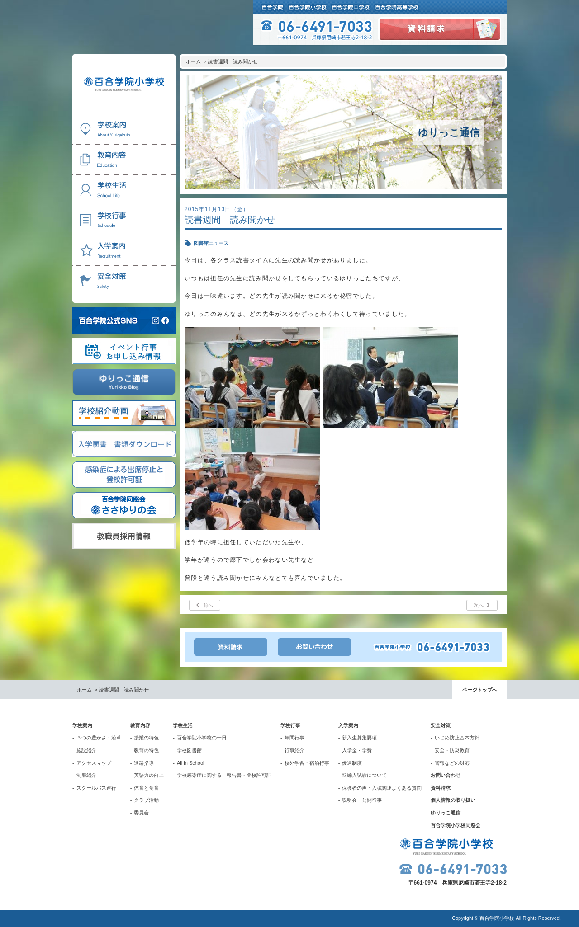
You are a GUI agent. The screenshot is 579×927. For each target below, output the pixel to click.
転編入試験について (364, 775)
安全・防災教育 (452, 750)
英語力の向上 (149, 775)
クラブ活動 (146, 800)
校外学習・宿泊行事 (307, 763)
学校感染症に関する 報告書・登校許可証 (224, 775)
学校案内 (82, 725)
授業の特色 (146, 737)
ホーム (193, 61)
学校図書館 (189, 750)
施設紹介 (86, 750)
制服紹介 (86, 775)
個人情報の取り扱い (453, 800)
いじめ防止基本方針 (457, 737)
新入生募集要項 (359, 737)
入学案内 (348, 725)
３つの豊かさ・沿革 (98, 737)
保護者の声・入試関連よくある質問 (382, 788)
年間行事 (294, 737)
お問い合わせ (445, 775)
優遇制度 (352, 763)
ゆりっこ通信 (445, 812)
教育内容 (140, 725)
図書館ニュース (211, 243)
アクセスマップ (93, 763)
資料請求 (441, 788)
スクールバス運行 (96, 788)
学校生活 (183, 725)
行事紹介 (294, 750)
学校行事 (290, 725)
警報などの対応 (452, 763)
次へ (479, 605)
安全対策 (441, 725)
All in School (190, 763)
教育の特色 (146, 750)
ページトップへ (479, 689)
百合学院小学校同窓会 (455, 825)
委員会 (141, 812)
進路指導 (144, 763)
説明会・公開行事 (362, 800)
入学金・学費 (357, 750)
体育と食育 (146, 788)
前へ (208, 605)
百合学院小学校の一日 (202, 737)
